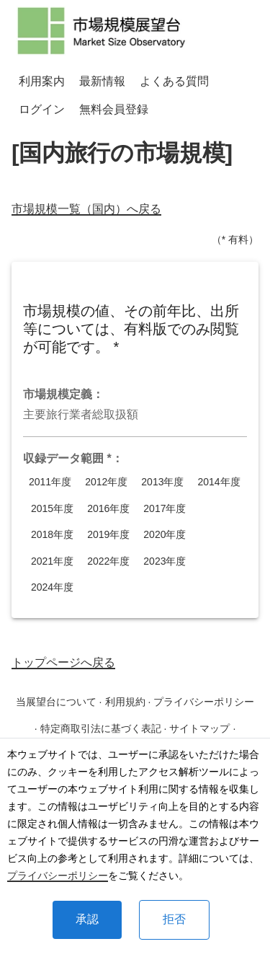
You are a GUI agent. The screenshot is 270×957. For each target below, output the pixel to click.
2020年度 (165, 534)
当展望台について (56, 701)
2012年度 (106, 482)
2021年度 (52, 561)
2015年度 (52, 508)
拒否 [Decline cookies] (174, 919)
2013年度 (162, 482)
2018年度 (52, 534)
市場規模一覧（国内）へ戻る (86, 209)
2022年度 (108, 561)
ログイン (42, 109)
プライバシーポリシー (57, 875)
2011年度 (50, 482)
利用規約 (125, 701)
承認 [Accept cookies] (87, 919)
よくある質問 (174, 81)
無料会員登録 (113, 109)
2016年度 (108, 508)
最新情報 (102, 81)
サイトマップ (199, 728)
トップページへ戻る (63, 662)
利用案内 (42, 81)
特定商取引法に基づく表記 (100, 728)
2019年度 (108, 534)
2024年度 (52, 587)
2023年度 (165, 561)
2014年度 (219, 482)
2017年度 (165, 508)
